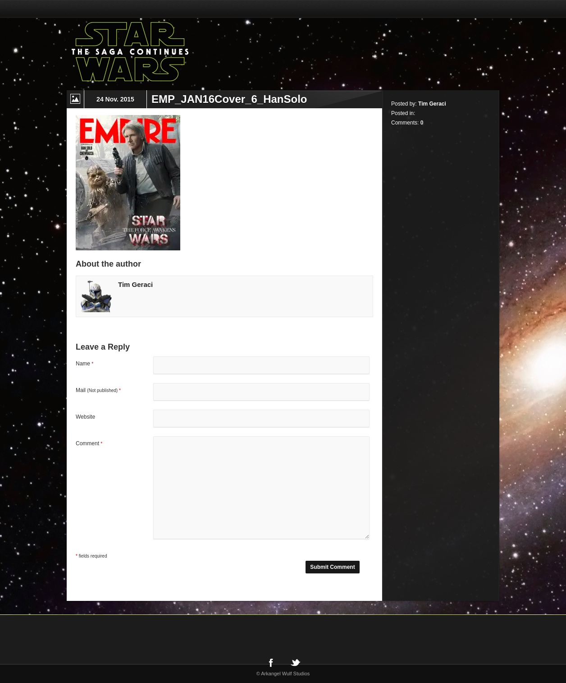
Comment (89, 443)
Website (85, 417)
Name (84, 363)
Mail (98, 390)
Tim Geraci (135, 284)
